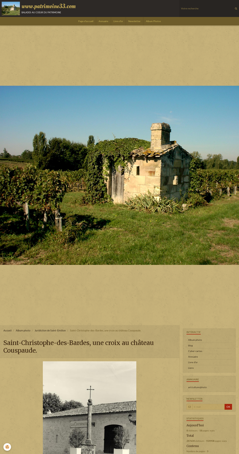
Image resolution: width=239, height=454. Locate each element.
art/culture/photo (197, 387)
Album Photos (153, 21)
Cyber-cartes (195, 351)
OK (228, 406)
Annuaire (103, 21)
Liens (191, 367)
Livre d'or (118, 21)
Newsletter (134, 21)
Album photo (23, 330)
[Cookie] (7, 447)
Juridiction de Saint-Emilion (50, 330)
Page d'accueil (85, 21)
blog (190, 345)
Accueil (7, 330)
